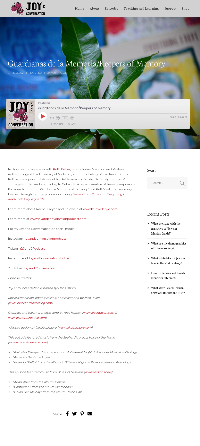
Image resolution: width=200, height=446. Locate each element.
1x (65, 100)
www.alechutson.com (98, 295)
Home (79, 8)
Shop (185, 8)
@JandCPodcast (32, 231)
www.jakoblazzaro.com (75, 310)
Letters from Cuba (85, 177)
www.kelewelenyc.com (100, 191)
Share (72, 107)
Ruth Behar (61, 152)
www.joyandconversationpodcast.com (58, 201)
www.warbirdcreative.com (27, 300)
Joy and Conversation (39, 251)
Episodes (111, 8)
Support (170, 8)
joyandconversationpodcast (45, 221)
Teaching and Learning (141, 8)
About (94, 8)
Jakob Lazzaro (40, 439)
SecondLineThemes (66, 439)
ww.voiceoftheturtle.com (29, 325)
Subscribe (56, 107)
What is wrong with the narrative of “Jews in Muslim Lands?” (165, 211)
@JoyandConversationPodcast (48, 241)
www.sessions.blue (98, 355)
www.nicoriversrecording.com (30, 285)
